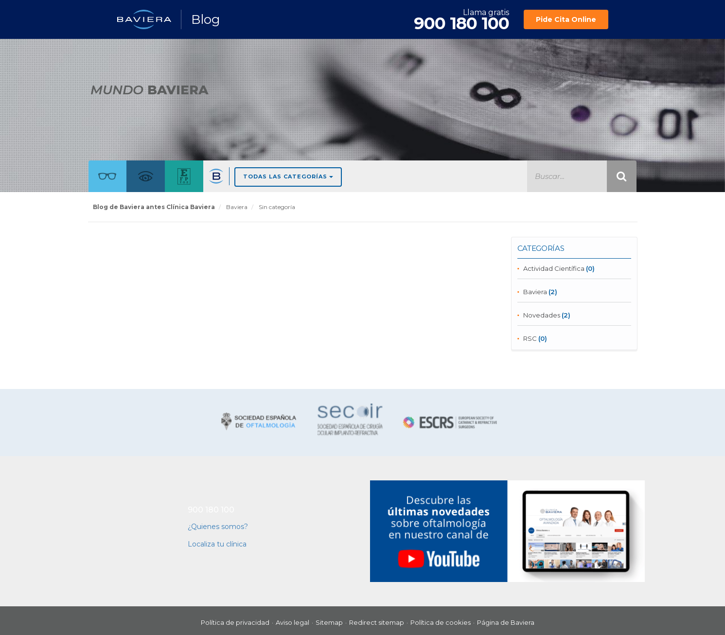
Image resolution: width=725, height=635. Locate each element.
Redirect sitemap (376, 622)
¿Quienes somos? (218, 526)
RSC (530, 338)
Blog (205, 19)
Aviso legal (292, 622)
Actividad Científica (553, 268)
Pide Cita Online (566, 19)
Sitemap (329, 622)
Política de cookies (440, 622)
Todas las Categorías (288, 176)
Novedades (541, 315)
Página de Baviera (505, 622)
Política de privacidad (235, 622)
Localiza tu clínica (217, 544)
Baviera (535, 292)
